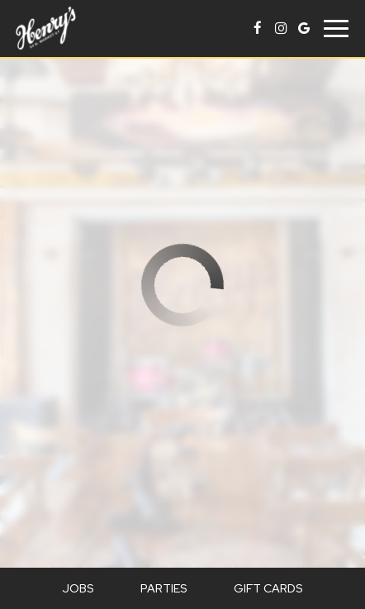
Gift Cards (268, 588)
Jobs (78, 588)
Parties (163, 588)
